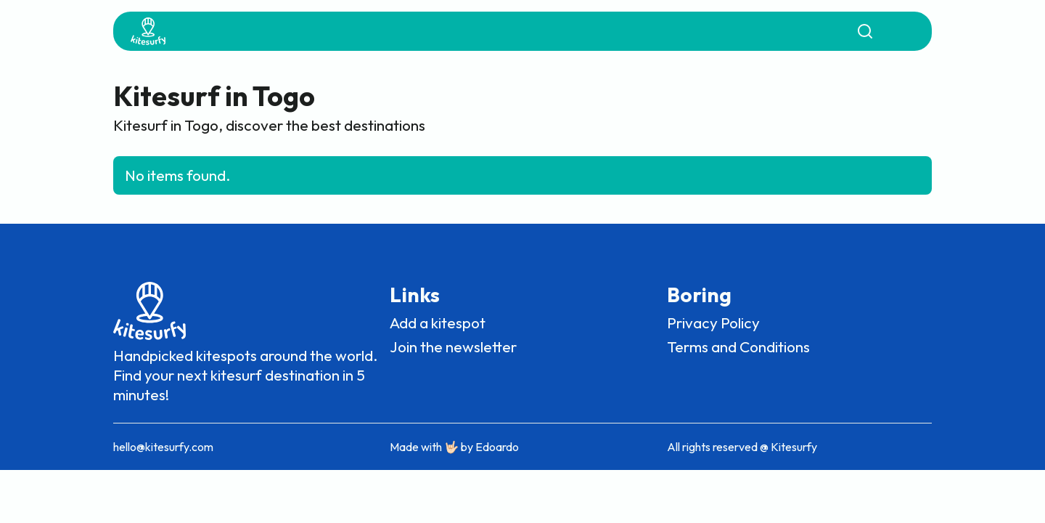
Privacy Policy (713, 323)
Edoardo (497, 446)
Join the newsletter (453, 347)
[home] (148, 31)
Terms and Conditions (738, 347)
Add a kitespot (437, 323)
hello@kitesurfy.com (163, 447)
